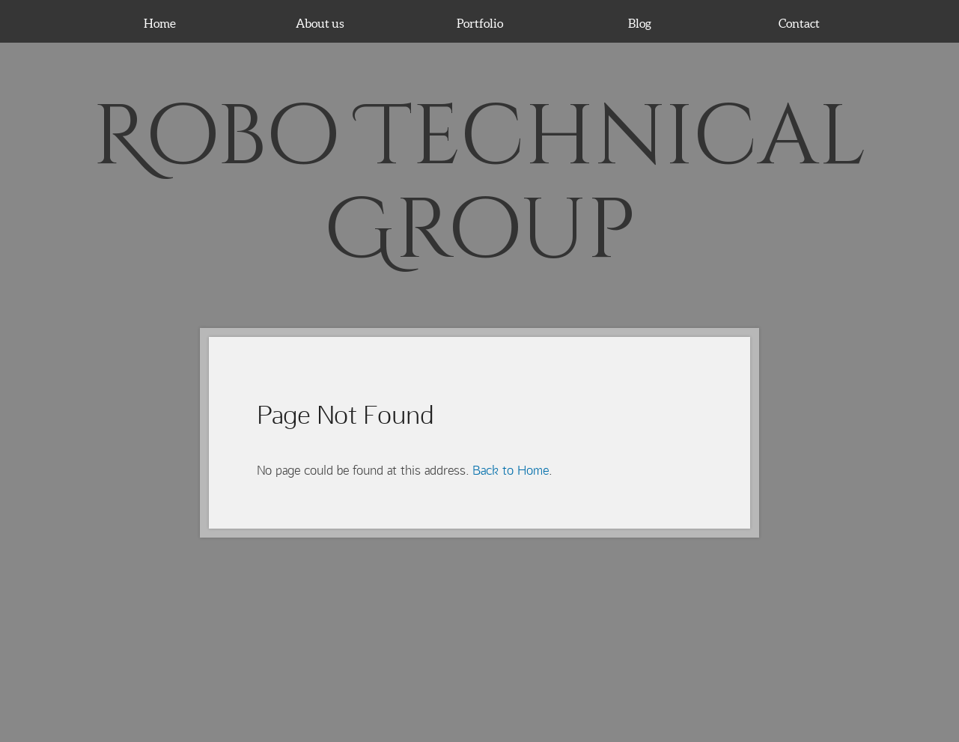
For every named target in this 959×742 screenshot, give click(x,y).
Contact (799, 23)
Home (160, 23)
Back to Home (510, 470)
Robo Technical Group (479, 184)
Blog (639, 23)
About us (320, 23)
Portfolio (480, 23)
